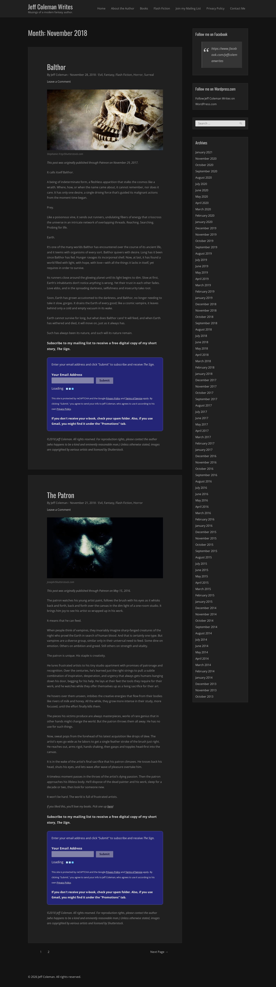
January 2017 (203, 450)
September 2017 (206, 399)
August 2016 (203, 481)
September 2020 (206, 171)
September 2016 (206, 475)
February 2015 (204, 595)
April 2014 (202, 659)
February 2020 (204, 215)
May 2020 (201, 196)
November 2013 (206, 690)
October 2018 (204, 317)
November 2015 (206, 538)
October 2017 (204, 393)
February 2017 (204, 443)
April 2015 (202, 583)
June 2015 (201, 570)
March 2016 (203, 513)
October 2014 (204, 621)
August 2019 (203, 253)
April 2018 (202, 355)
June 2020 (201, 190)
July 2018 (201, 336)
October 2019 (204, 241)
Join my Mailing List (188, 8)
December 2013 (205, 684)
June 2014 (201, 646)
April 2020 (202, 203)
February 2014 (204, 671)
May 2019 (201, 272)
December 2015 (205, 532)
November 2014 (206, 614)
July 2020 (201, 184)
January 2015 (203, 602)
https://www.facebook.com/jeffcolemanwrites (224, 54)
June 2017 (201, 418)
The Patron (60, 495)
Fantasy (109, 75)
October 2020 (204, 165)
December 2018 (205, 304)
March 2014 (203, 665)
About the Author (122, 8)
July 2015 (201, 564)
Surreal (149, 75)
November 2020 (206, 159)
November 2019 (206, 234)
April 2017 (202, 431)
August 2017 (203, 405)
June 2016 (201, 494)
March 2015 (203, 589)
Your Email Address (67, 375)
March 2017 (203, 437)
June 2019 (201, 266)
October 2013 (204, 696)
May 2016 (201, 500)
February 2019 (204, 291)
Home (101, 8)
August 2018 (203, 329)
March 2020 (203, 209)
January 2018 (203, 374)
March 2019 (203, 285)
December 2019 (205, 228)
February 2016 (204, 519)
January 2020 (203, 222)
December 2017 (205, 380)
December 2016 (205, 456)
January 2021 (203, 152)
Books (144, 8)
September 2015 (206, 551)
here (110, 806)
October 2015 (204, 545)
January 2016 (203, 526)
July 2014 (201, 640)
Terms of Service (133, 398)
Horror (138, 75)
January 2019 (203, 298)
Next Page (159, 952)
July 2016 (201, 488)
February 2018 (204, 367)
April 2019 (202, 279)
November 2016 (206, 462)
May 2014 (201, 652)
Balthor (56, 67)
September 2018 (206, 323)
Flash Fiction (162, 8)
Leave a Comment (59, 82)
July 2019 (201, 260)
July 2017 (201, 412)
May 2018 (201, 348)
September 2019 (206, 247)
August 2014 (203, 633)
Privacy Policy (215, 8)
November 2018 (206, 310)
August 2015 (203, 557)
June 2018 (201, 342)
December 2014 (205, 608)
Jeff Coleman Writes (50, 6)
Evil (100, 75)
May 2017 (201, 424)
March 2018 (203, 361)
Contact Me (237, 8)
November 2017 (206, 386)
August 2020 (203, 178)
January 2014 (203, 678)
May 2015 (201, 576)
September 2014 (206, 627)
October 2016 (204, 469)
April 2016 (202, 507)
